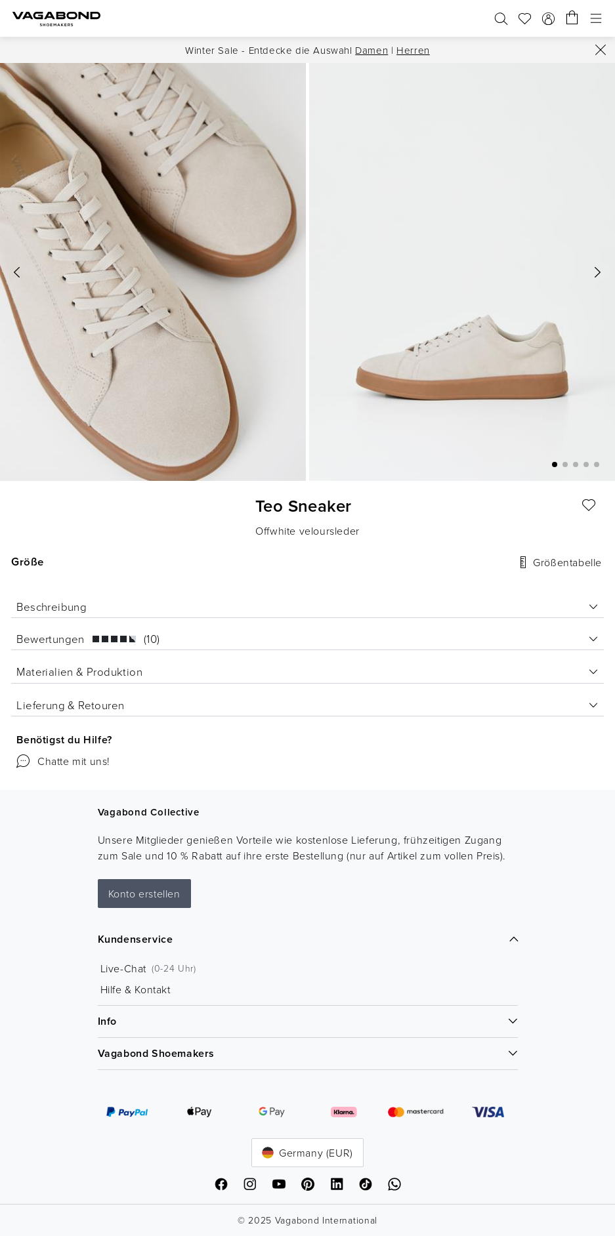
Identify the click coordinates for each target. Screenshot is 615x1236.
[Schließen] (600, 50)
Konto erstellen (144, 893)
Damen (371, 50)
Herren (413, 50)
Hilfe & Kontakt (135, 989)
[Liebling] (589, 505)
